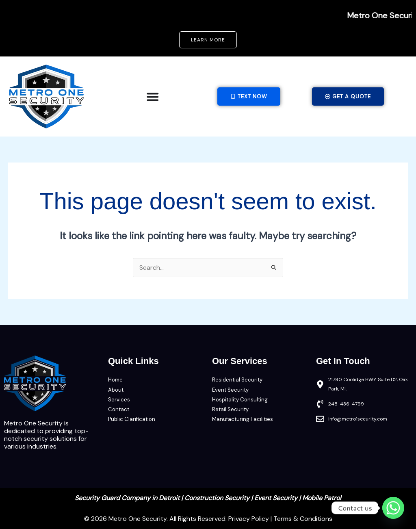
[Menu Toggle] (152, 96)
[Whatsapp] (393, 508)
